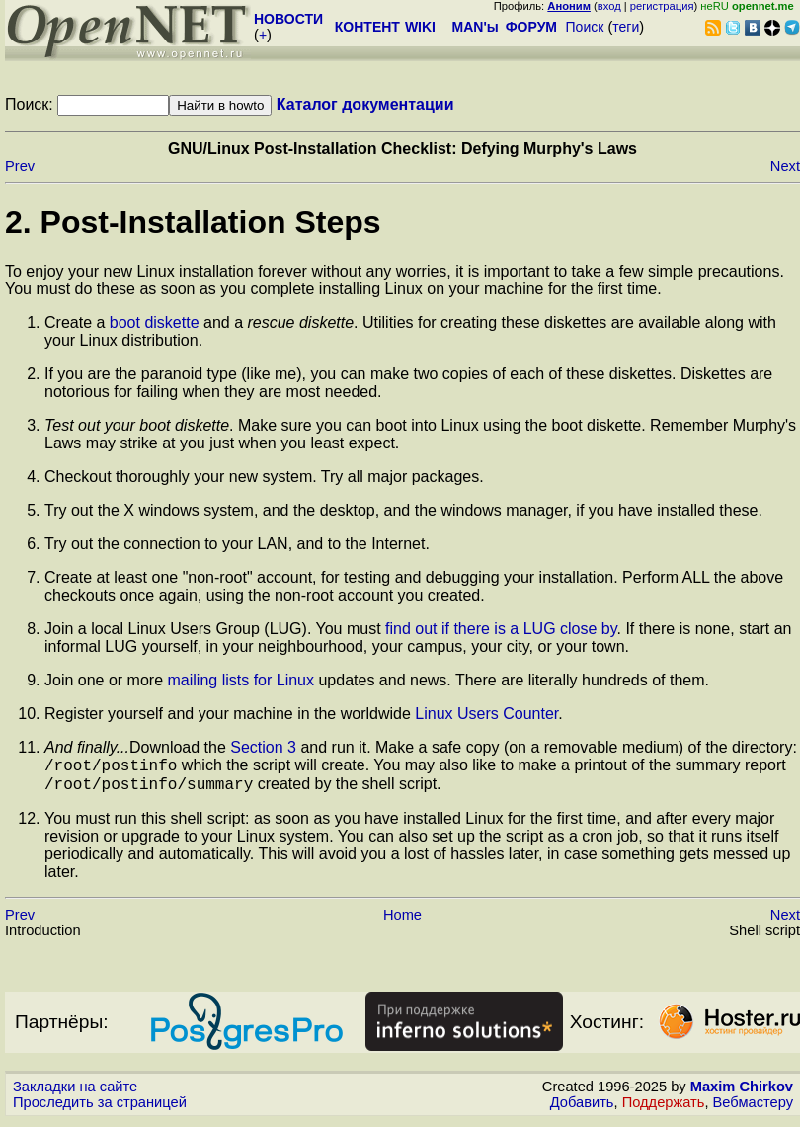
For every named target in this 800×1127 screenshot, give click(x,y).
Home (402, 920)
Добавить (582, 1108)
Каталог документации (365, 104)
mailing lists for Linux (241, 680)
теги (625, 27)
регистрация (662, 6)
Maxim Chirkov (741, 1092)
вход (609, 6)
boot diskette (155, 322)
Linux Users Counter (486, 713)
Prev (20, 166)
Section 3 (263, 747)
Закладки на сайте (75, 1092)
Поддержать (663, 1108)
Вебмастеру (753, 1108)
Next (785, 166)
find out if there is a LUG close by (500, 628)
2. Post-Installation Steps (193, 222)
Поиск (585, 27)
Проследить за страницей (100, 1108)
